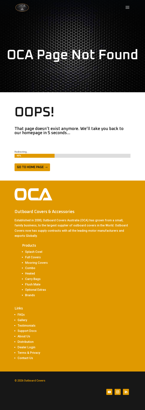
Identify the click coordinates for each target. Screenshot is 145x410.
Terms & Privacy (29, 353)
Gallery (22, 320)
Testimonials (26, 325)
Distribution (26, 342)
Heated (30, 273)
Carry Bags (33, 279)
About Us (24, 336)
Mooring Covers (36, 263)
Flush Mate (32, 284)
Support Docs (27, 331)
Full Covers (33, 257)
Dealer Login (26, 347)
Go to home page (30, 167)
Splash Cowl (33, 252)
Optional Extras (35, 290)
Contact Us (25, 358)
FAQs (21, 314)
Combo (30, 268)
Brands (30, 295)
